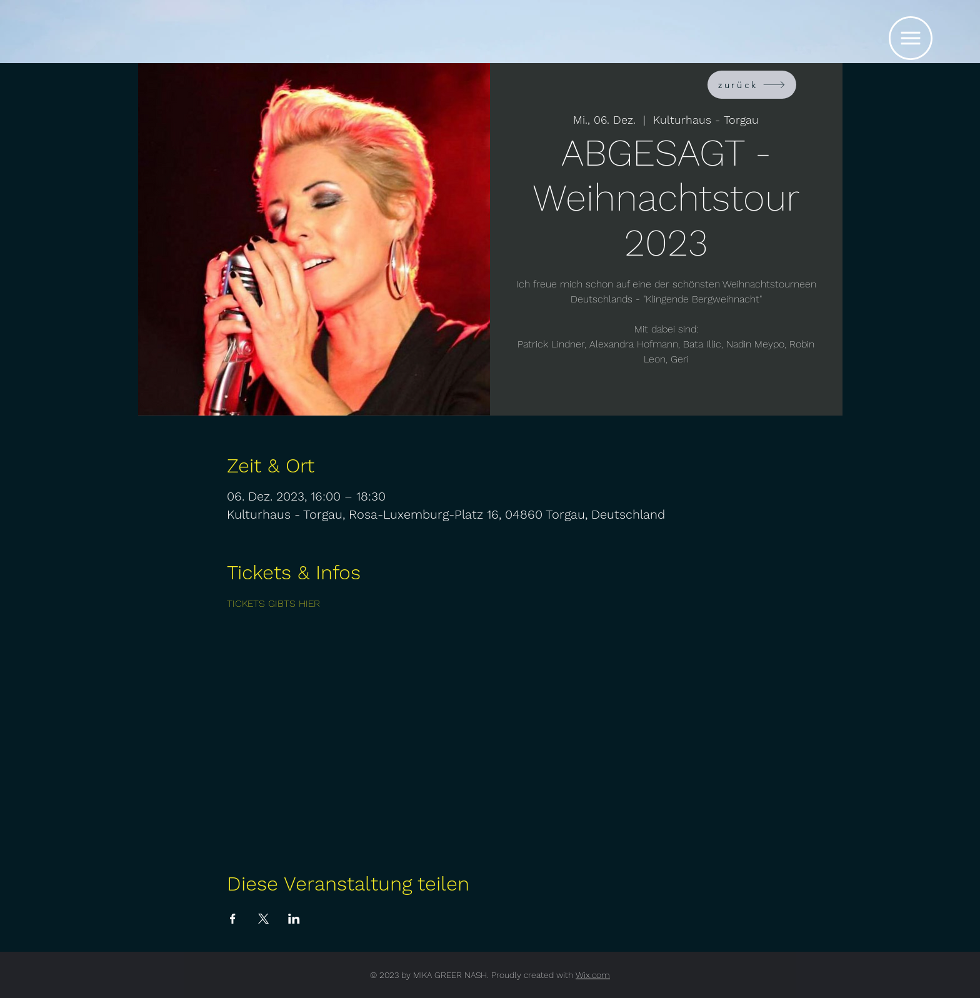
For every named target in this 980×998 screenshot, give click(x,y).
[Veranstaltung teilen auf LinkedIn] (294, 919)
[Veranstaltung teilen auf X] (263, 919)
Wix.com (593, 975)
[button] (910, 38)
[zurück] (752, 85)
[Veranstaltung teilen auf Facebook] (233, 919)
